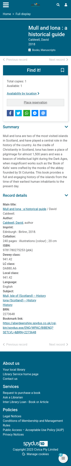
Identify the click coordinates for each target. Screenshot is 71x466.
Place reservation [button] (44, 102)
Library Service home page (20, 374)
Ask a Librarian (13, 397)
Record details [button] (15, 195)
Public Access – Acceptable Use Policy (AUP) (33, 430)
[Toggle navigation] (6, 4)
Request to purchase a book (21, 393)
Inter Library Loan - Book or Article (25, 402)
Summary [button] (11, 127)
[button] (62, 70)
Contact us (10, 379)
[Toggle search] (58, 5)
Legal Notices (12, 416)
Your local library (14, 369)
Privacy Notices (13, 434)
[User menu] (65, 5)
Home (7, 14)
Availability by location (23, 93)
